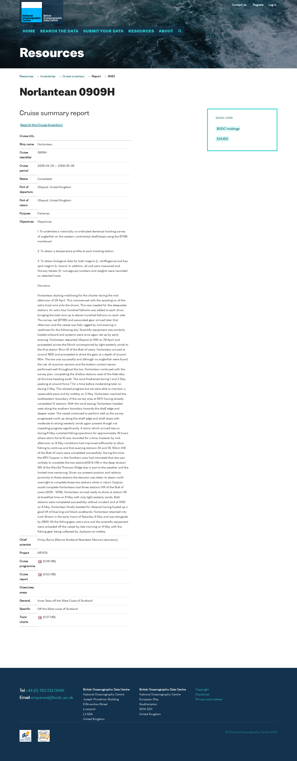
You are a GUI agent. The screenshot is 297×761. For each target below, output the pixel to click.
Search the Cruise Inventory (41, 125)
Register (258, 5)
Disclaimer (203, 694)
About (166, 31)
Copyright (202, 689)
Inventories (47, 76)
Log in (272, 5)
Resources (141, 31)
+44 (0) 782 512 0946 (45, 691)
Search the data (59, 31)
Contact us (239, 5)
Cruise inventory (73, 76)
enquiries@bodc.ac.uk (52, 698)
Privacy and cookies (209, 699)
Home (29, 31)
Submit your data (103, 31)
